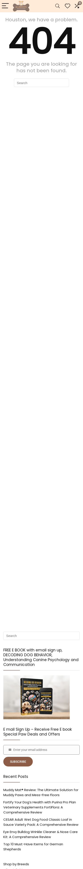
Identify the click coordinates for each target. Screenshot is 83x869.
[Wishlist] (67, 6)
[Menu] (5, 6)
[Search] (57, 6)
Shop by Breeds (16, 864)
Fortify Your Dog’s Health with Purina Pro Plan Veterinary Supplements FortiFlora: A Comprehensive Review (39, 807)
